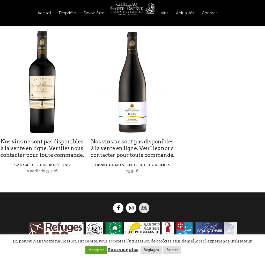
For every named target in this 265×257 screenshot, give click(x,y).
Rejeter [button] (172, 250)
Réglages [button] (151, 250)
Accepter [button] (96, 250)
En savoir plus (123, 249)
